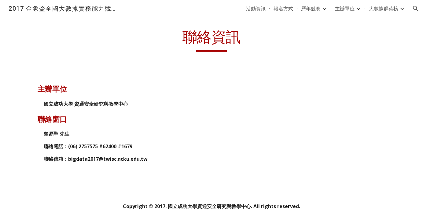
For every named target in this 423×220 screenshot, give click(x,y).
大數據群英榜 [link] (383, 8)
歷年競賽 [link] (311, 8)
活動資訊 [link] (256, 8)
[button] (415, 8)
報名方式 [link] (283, 8)
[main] (211, 40)
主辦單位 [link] (345, 8)
